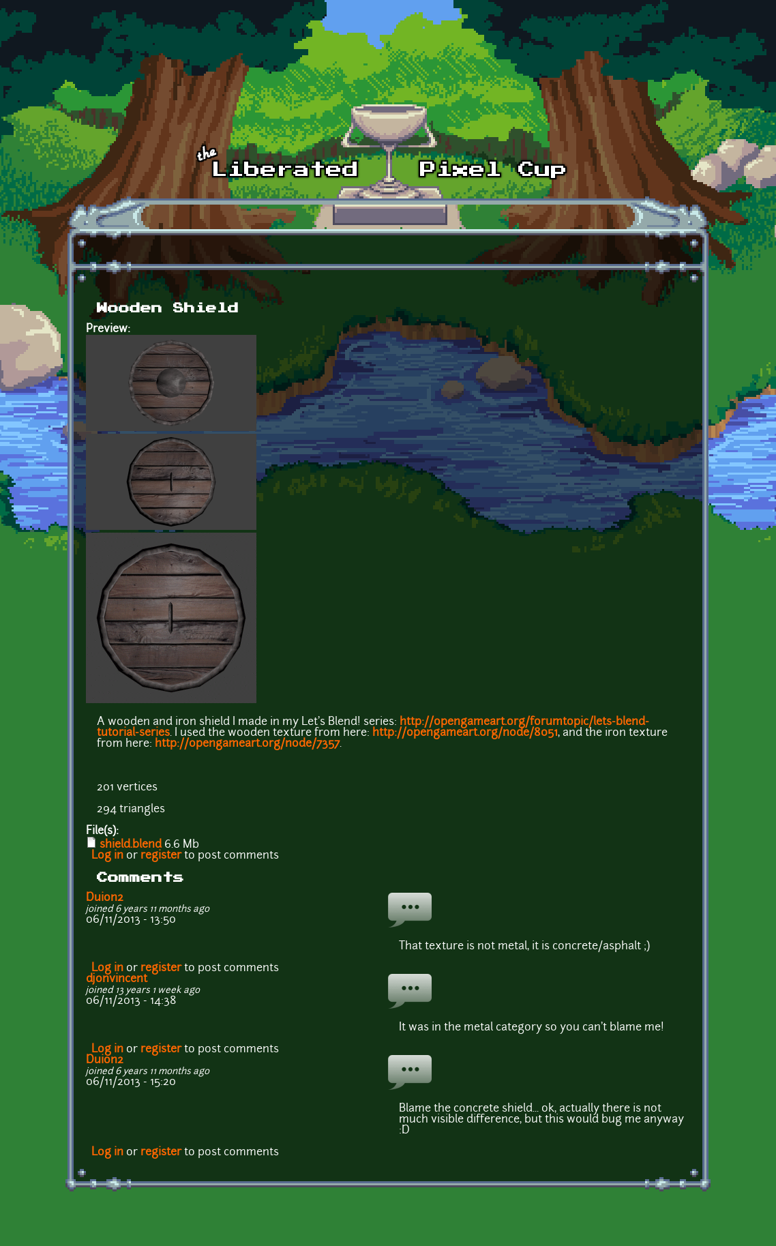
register (160, 855)
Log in (107, 855)
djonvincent (116, 979)
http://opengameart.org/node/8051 (465, 733)
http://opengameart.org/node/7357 (247, 744)
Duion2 (104, 898)
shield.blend (131, 845)
